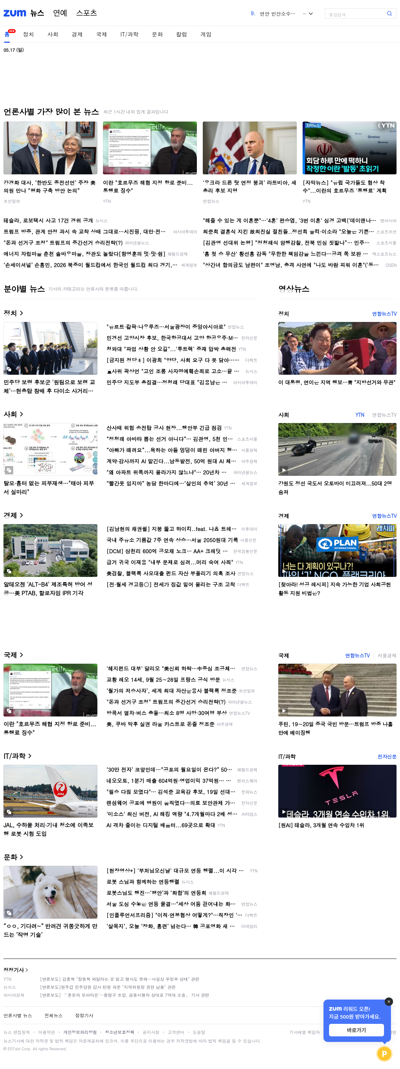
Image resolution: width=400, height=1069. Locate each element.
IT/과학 (129, 34)
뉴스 (37, 13)
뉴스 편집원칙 (16, 1032)
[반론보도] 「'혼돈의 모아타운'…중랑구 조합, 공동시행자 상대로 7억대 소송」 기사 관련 (124, 995)
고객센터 (176, 1032)
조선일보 (11, 201)
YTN (107, 201)
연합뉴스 (211, 201)
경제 (77, 34)
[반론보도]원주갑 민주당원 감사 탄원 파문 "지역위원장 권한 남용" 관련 (108, 987)
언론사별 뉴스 (17, 1015)
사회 (52, 34)
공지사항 (151, 1032)
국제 (101, 34)
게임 (205, 34)
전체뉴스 (54, 1015)
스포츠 (86, 13)
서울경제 (387, 655)
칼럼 (181, 34)
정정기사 (13, 969)
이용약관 (46, 1032)
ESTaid (14, 1048)
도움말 (199, 1032)
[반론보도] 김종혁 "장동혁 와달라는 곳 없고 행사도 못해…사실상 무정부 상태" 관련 (119, 979)
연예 (60, 13)
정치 (28, 34)
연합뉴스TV (384, 313)
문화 (157, 34)
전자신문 (387, 756)
